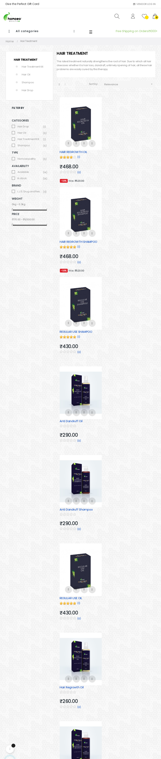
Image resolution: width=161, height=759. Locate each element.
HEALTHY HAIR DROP (73, 506)
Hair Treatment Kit (32, 67)
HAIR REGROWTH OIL (73, 151)
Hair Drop (27, 90)
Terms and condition (56, 716)
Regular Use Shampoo (75, 595)
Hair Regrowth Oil (71, 418)
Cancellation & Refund (58, 703)
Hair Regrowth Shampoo (128, 418)
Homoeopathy (30, 159)
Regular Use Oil (121, 506)
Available (30, 172)
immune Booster (93, 723)
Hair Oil (26, 74)
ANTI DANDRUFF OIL (123, 595)
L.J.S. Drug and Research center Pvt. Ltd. (30, 192)
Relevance (129, 84)
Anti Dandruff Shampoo (76, 329)
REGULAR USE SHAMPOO (76, 241)
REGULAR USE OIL (122, 329)
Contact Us (50, 696)
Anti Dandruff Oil (122, 241)
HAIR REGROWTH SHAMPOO (129, 151)
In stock (30, 178)
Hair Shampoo (91, 710)
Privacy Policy (52, 710)
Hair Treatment (26, 60)
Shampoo (28, 82)
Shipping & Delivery (55, 723)
